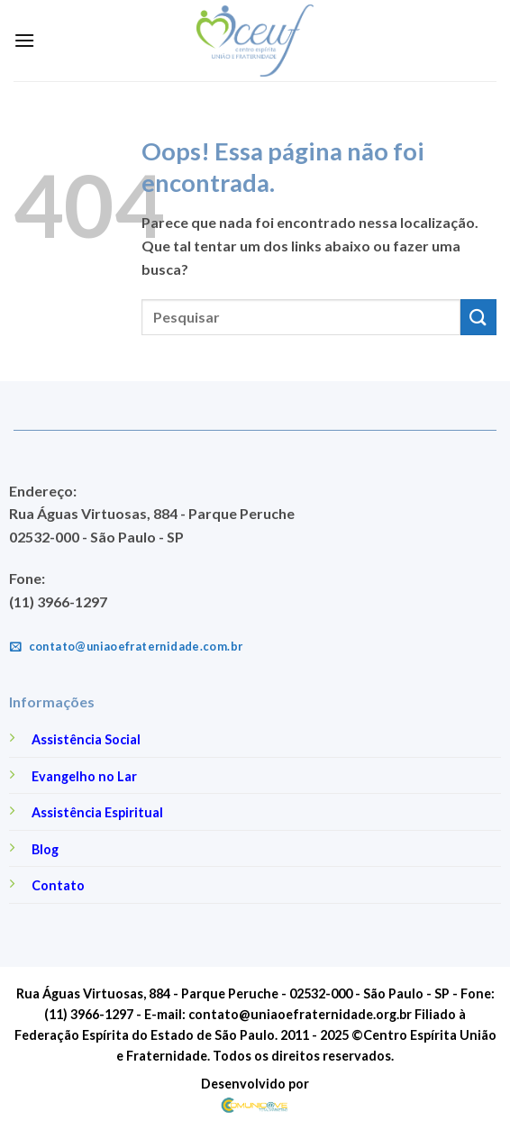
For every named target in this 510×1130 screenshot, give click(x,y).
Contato (58, 885)
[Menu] (24, 40)
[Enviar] (478, 316)
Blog (45, 849)
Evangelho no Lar (84, 776)
